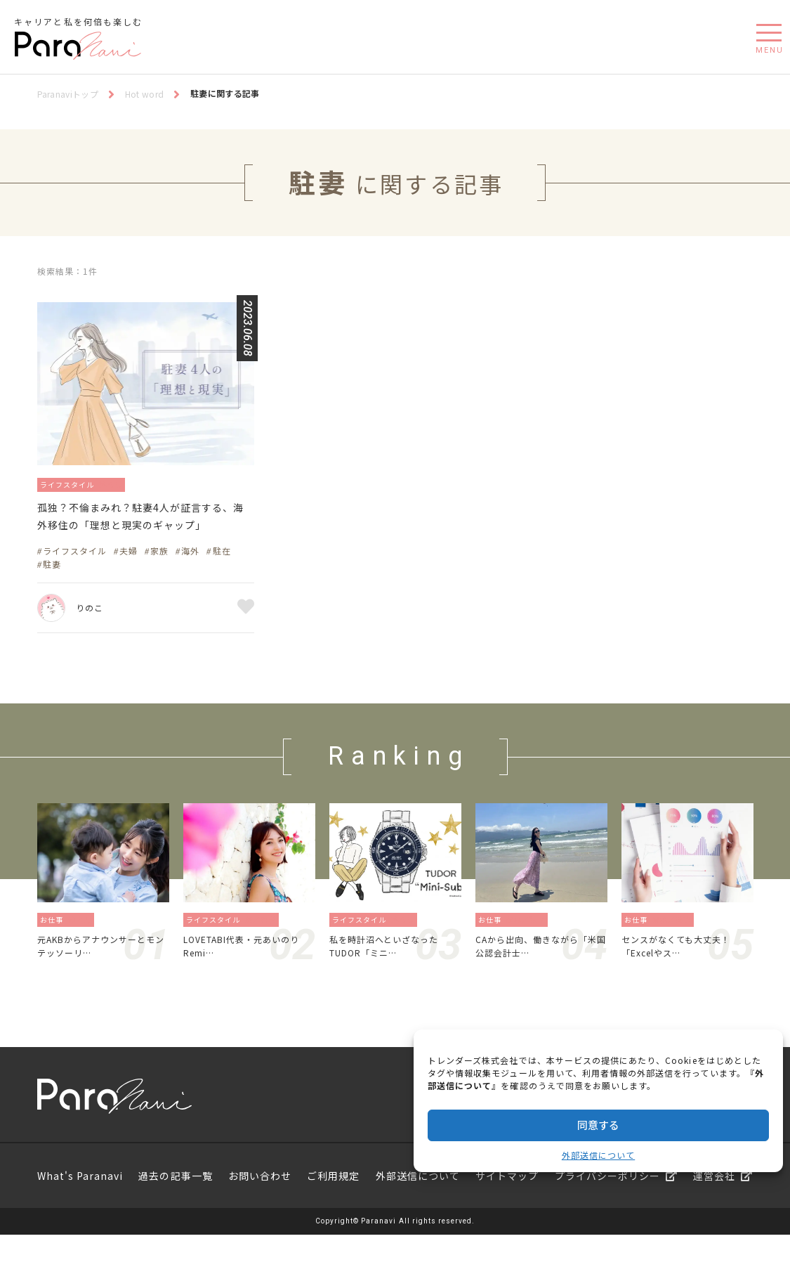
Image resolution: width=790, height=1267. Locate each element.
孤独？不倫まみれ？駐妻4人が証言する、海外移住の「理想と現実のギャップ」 (144, 530)
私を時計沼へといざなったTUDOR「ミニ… (392, 975)
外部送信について (598, 1155)
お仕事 (53, 946)
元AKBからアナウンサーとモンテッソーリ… (101, 975)
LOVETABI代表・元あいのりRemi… (246, 975)
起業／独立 (530, 946)
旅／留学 (264, 946)
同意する (598, 1124)
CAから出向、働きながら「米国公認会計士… (535, 975)
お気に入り (245, 634)
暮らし (126, 484)
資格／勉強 (676, 946)
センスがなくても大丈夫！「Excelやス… (684, 975)
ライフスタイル (73, 484)
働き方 (84, 946)
